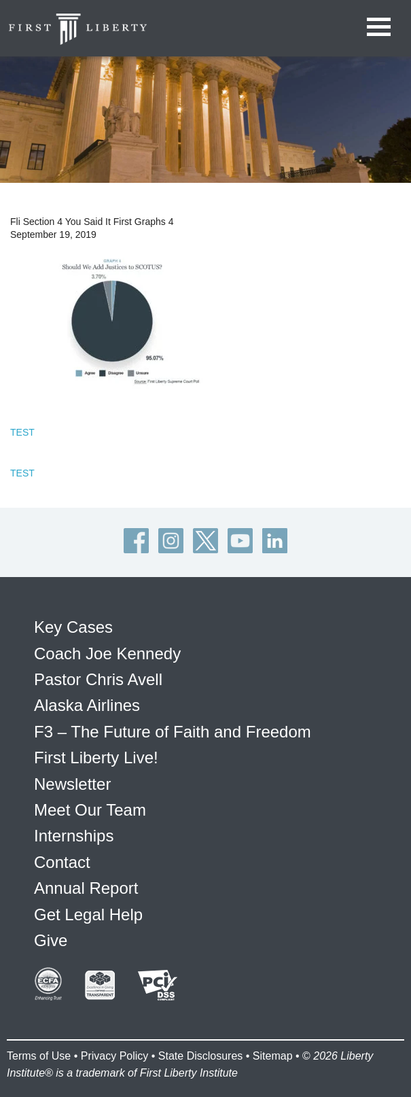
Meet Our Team (90, 810)
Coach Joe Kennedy (107, 653)
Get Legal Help (88, 914)
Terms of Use (39, 1056)
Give (50, 940)
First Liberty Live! (96, 757)
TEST (22, 432)
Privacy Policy (115, 1056)
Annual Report (86, 888)
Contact (62, 862)
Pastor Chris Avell (98, 679)
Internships (73, 835)
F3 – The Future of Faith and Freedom (172, 731)
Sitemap (273, 1056)
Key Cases (73, 627)
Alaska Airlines (87, 705)
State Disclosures (200, 1056)
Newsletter (72, 784)
